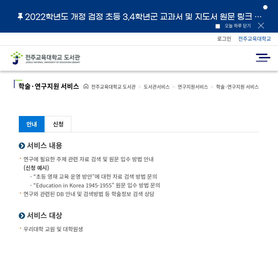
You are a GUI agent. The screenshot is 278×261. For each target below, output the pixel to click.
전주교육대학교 (254, 38)
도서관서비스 (157, 86)
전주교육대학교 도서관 (113, 86)
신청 (58, 124)
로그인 (224, 38)
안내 (31, 124)
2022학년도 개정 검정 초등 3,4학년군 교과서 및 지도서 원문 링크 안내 (143, 17)
